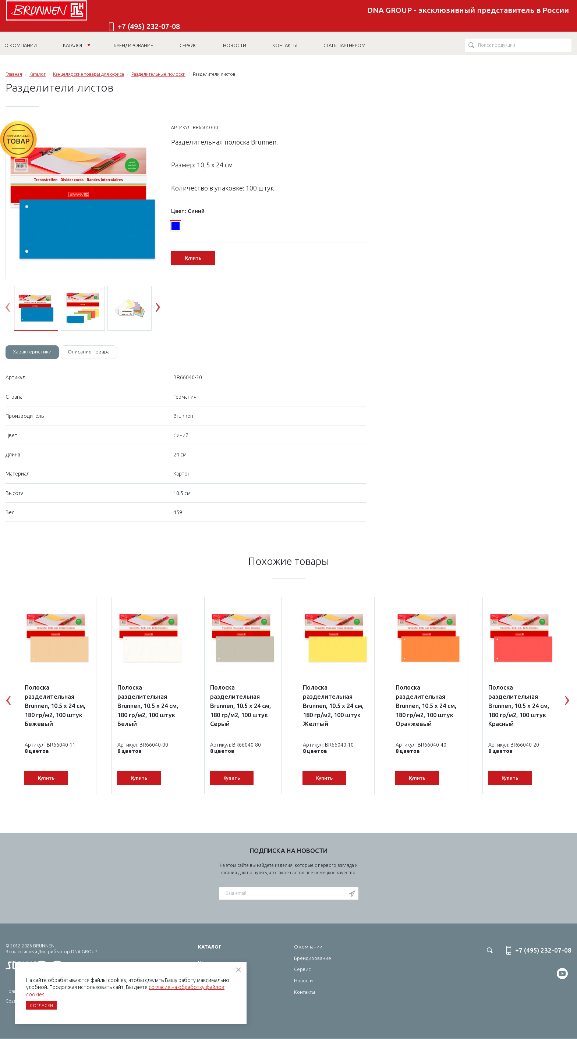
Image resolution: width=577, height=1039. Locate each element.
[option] (83, 202)
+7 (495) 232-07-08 (530, 16)
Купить (193, 257)
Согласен (41, 1005)
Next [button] (163, 309)
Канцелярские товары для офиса (88, 74)
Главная (14, 74)
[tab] (33, 352)
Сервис (302, 969)
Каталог (77, 43)
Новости (303, 980)
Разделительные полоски (158, 74)
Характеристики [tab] (32, 352)
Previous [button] (13, 309)
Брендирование (312, 958)
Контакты (304, 992)
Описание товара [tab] (90, 352)
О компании (308, 947)
